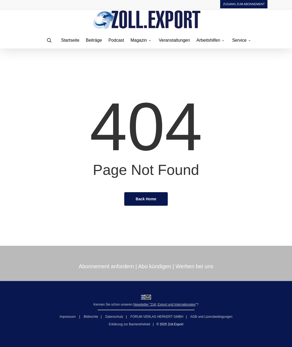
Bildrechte (91, 317)
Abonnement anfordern (106, 266)
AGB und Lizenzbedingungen (211, 317)
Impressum (68, 317)
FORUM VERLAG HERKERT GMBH (156, 317)
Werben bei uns (194, 266)
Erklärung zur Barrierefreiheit (129, 324)
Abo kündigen (154, 266)
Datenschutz (114, 317)
